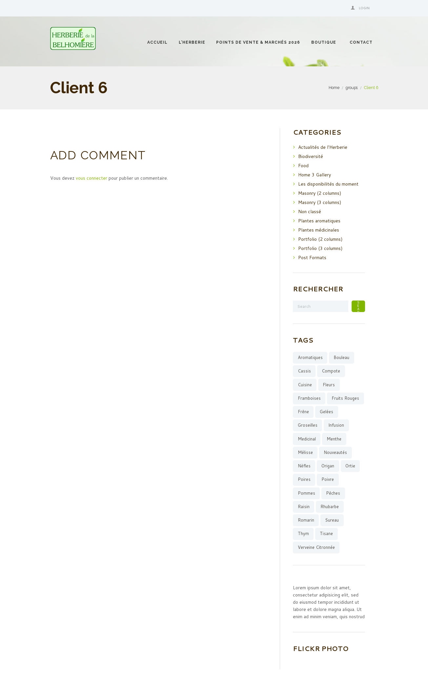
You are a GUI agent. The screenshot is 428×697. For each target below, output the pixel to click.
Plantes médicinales (318, 230)
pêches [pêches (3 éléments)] (333, 493)
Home (334, 87)
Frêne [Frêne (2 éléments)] (303, 412)
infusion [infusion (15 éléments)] (336, 425)
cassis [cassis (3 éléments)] (304, 371)
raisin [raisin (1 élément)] (304, 506)
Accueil (157, 42)
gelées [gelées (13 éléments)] (326, 412)
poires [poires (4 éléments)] (304, 479)
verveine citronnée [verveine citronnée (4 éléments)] (316, 547)
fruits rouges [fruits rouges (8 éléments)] (345, 398)
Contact (361, 42)
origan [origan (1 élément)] (327, 466)
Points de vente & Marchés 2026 (258, 42)
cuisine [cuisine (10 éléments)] (305, 385)
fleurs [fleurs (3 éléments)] (329, 385)
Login (364, 8)
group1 (352, 87)
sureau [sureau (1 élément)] (332, 520)
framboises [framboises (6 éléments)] (309, 398)
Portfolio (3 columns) (320, 248)
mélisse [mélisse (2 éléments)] (305, 452)
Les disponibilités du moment (328, 184)
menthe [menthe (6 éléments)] (334, 439)
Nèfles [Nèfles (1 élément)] (304, 466)
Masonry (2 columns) (319, 193)
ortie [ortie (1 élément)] (350, 466)
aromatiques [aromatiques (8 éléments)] (310, 357)
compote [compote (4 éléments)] (331, 371)
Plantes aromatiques (319, 220)
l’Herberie (192, 42)
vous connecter (91, 178)
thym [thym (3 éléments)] (303, 533)
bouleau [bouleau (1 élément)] (341, 357)
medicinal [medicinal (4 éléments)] (307, 439)
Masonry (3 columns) (319, 202)
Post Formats (312, 257)
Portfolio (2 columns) (320, 239)
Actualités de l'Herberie (322, 147)
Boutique (323, 42)
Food (303, 165)
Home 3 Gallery (314, 174)
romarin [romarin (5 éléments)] (306, 520)
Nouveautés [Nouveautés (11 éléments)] (335, 452)
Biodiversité (310, 156)
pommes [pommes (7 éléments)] (306, 493)
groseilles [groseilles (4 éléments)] (307, 425)
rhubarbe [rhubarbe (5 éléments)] (329, 506)
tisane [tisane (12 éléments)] (326, 533)
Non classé (309, 211)
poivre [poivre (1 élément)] (327, 479)
